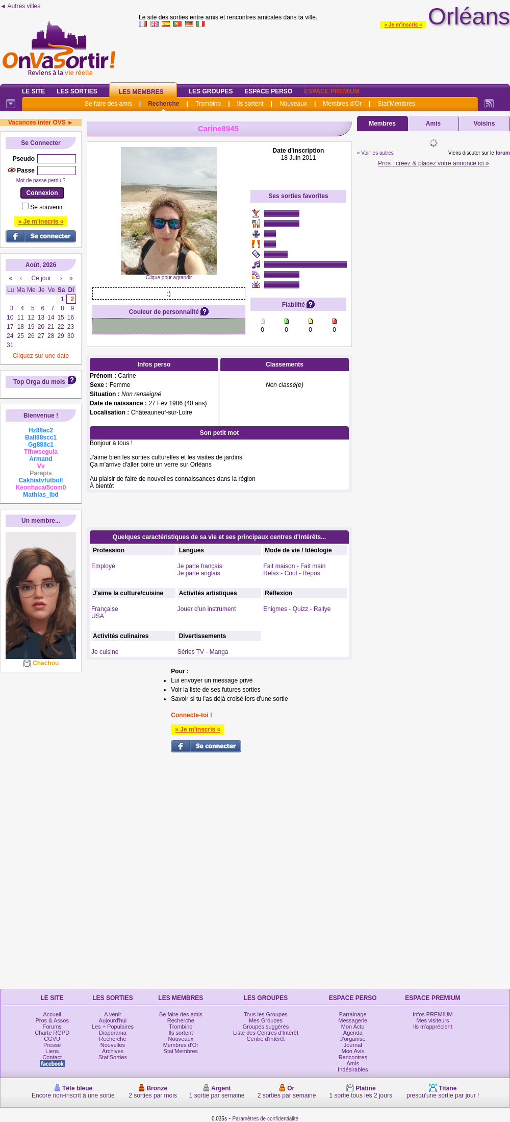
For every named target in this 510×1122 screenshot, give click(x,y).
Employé (103, 566)
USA (97, 616)
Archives (112, 1051)
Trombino (208, 103)
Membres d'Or (342, 103)
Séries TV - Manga (202, 651)
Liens (52, 1051)
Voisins (484, 123)
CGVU (52, 1039)
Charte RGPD (52, 1033)
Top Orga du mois (39, 381)
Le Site (33, 91)
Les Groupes (211, 91)
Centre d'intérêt (266, 1039)
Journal (353, 1045)
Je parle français (199, 566)
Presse (52, 1045)
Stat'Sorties (112, 1057)
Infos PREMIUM (433, 1014)
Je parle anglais (198, 573)
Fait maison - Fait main (294, 566)
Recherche (163, 103)
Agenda (353, 1033)
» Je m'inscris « (403, 25)
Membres (382, 123)
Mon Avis (353, 1051)
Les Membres (141, 91)
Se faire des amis (108, 103)
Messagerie (352, 1020)
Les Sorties (77, 91)
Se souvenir (46, 207)
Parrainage (353, 1014)
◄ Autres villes (20, 6)
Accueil (52, 1014)
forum (503, 153)
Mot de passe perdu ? (41, 180)
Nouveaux (293, 103)
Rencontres (353, 1057)
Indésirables (353, 1069)
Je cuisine (104, 651)
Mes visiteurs (432, 1020)
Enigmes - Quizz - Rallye (296, 609)
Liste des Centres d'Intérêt (265, 1033)
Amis (433, 123)
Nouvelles (112, 1045)
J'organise (353, 1039)
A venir (112, 1014)
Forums (52, 1026)
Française (104, 609)
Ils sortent (250, 103)
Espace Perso (268, 91)
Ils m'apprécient (432, 1026)
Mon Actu (353, 1026)
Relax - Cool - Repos (291, 573)
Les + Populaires (113, 1026)
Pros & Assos (51, 1020)
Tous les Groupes (266, 1014)
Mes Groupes (266, 1020)
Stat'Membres (396, 103)
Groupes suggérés (266, 1026)
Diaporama (112, 1033)
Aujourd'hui (113, 1020)
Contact (52, 1057)
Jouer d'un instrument (206, 609)
